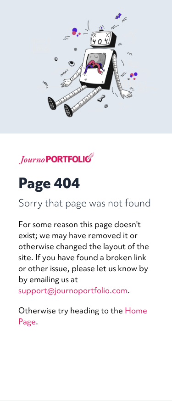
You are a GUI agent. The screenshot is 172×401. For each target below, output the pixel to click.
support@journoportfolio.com (73, 290)
